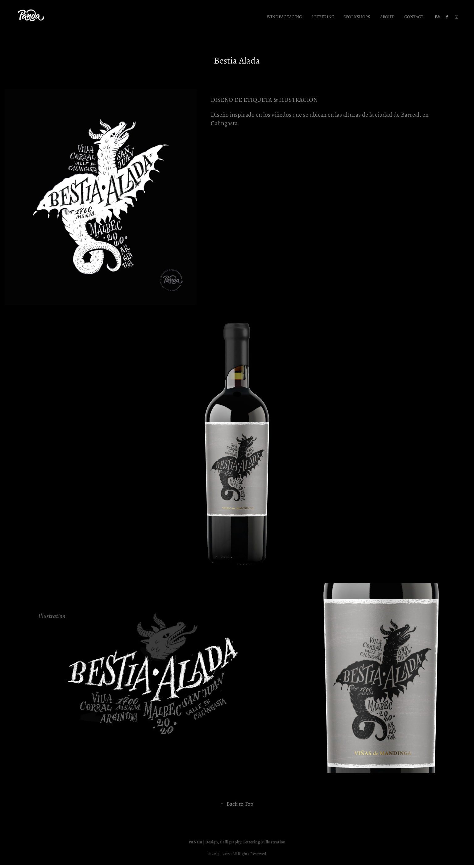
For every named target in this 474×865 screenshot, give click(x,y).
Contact (413, 16)
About (387, 16)
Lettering (323, 16)
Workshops (357, 16)
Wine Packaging (284, 16)
